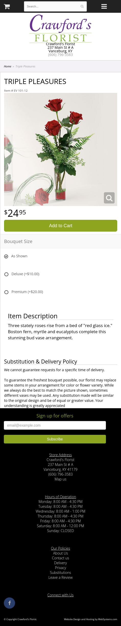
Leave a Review (61, 577)
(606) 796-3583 (60, 54)
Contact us (60, 558)
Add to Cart (60, 225)
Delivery (60, 562)
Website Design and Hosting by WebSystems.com (90, 619)
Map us (60, 479)
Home (7, 66)
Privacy (60, 567)
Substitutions (60, 572)
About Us (60, 553)
